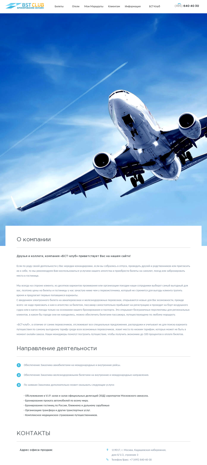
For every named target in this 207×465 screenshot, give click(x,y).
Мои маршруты (94, 6)
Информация (134, 6)
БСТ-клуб (156, 6)
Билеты (61, 6)
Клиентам (114, 6)
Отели (75, 6)
